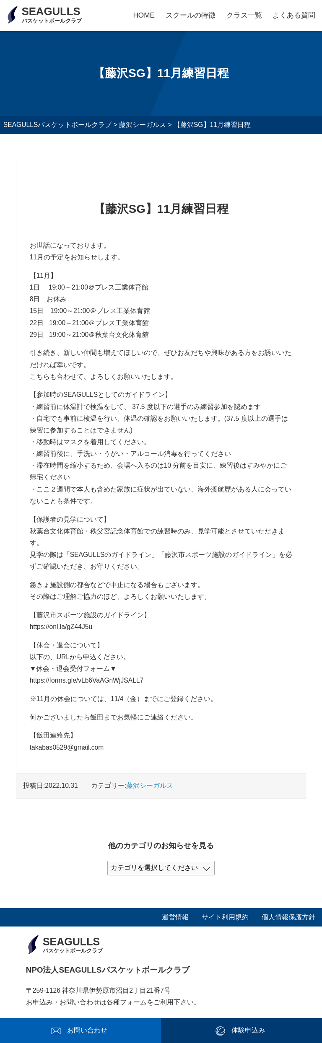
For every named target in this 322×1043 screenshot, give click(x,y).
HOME (144, 15)
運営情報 (175, 917)
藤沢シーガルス (149, 785)
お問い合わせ (87, 1030)
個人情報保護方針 (288, 917)
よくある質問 (294, 15)
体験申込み (248, 1030)
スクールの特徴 (191, 15)
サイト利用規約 (225, 917)
